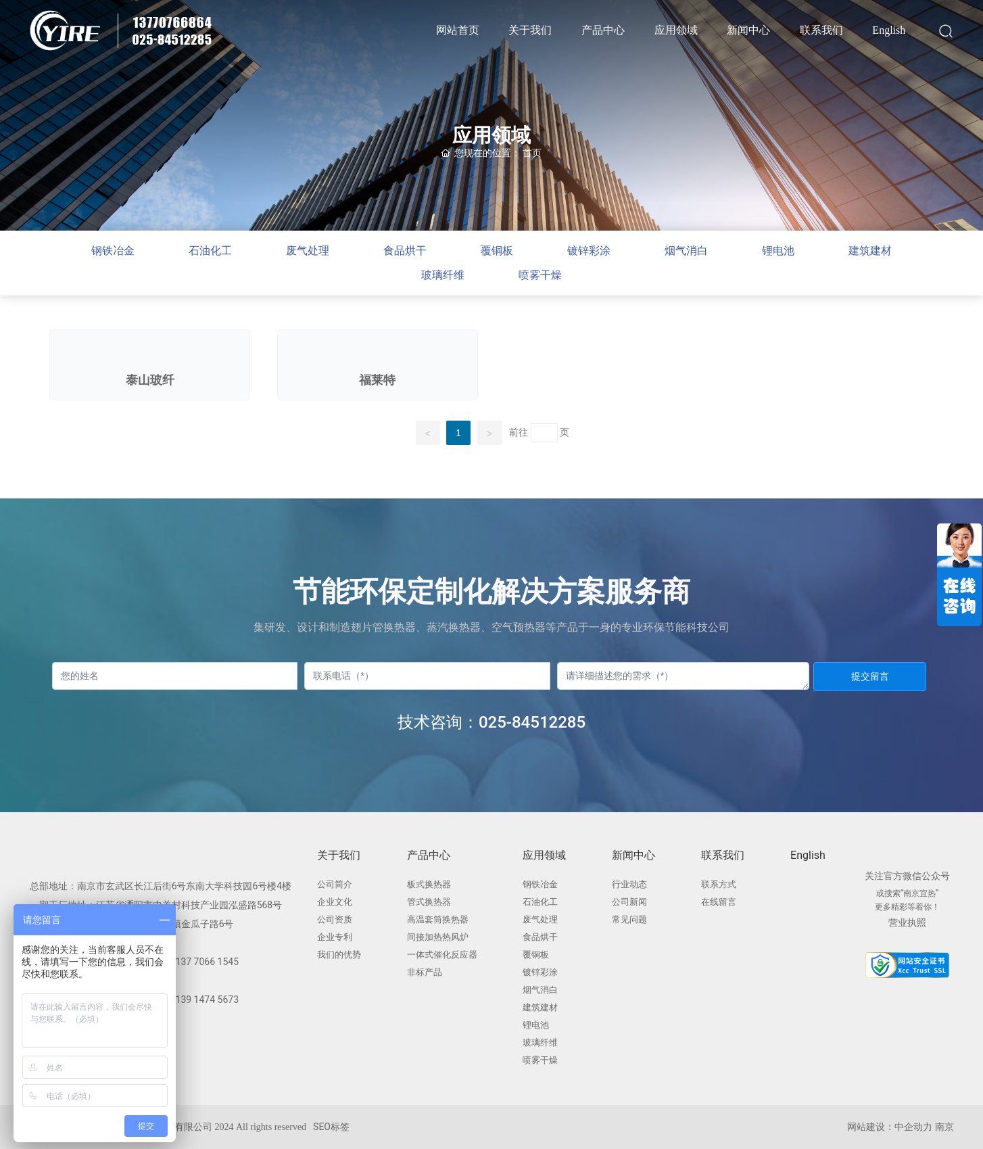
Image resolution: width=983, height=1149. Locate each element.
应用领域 (491, 135)
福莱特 (377, 380)
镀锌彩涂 (588, 250)
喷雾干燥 (540, 274)
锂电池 (778, 250)
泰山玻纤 (150, 380)
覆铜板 (497, 250)
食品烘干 (405, 250)
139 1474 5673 (207, 999)
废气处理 (307, 250)
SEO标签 (331, 1126)
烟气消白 (686, 250)
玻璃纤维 (442, 274)
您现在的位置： (491, 152)
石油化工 (210, 250)
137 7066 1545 (207, 961)
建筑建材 (870, 250)
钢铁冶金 (113, 250)
